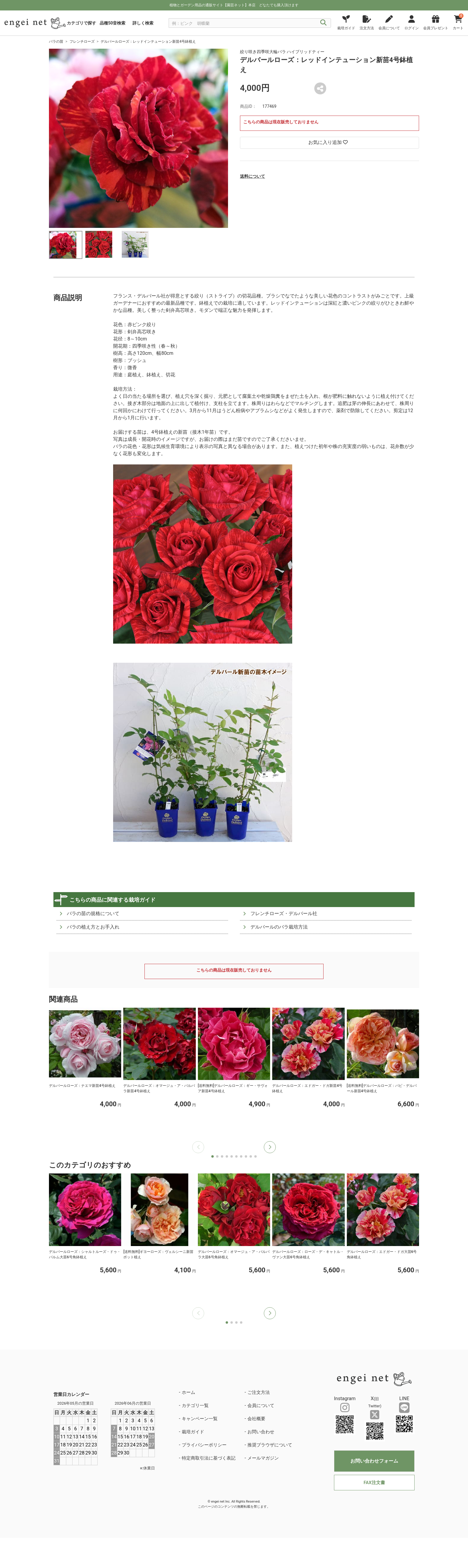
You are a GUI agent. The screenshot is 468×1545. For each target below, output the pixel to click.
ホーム (188, 1392)
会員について (260, 1405)
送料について (252, 176)
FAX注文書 (374, 1482)
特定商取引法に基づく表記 (208, 1458)
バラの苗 (56, 41)
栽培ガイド (193, 1431)
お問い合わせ (260, 1431)
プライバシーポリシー (204, 1445)
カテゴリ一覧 (195, 1405)
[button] (270, 1147)
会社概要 (256, 1418)
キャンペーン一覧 (200, 1418)
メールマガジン (263, 1458)
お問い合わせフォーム (374, 1461)
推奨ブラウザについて (269, 1445)
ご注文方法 (258, 1392)
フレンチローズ (82, 41)
